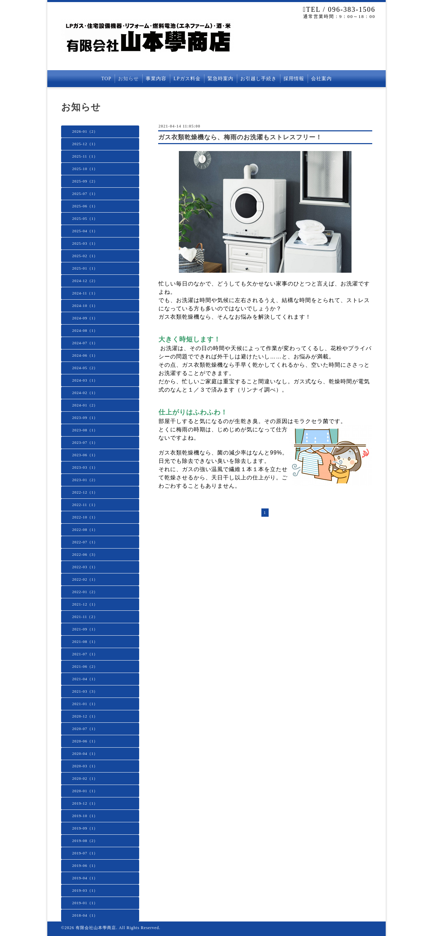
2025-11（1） (85, 156)
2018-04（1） (85, 915)
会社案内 (321, 78)
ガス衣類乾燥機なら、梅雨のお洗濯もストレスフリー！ (240, 137)
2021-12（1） (85, 604)
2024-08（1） (85, 330)
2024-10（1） (85, 305)
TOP (106, 78)
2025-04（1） (85, 231)
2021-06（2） (85, 666)
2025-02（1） (85, 256)
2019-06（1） (85, 865)
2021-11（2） (85, 617)
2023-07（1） (85, 442)
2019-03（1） (85, 890)
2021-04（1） (85, 679)
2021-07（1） (85, 654)
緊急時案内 (220, 78)
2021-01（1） (85, 704)
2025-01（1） (85, 268)
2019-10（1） (85, 816)
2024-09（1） (85, 318)
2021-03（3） (85, 691)
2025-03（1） (85, 243)
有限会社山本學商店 (96, 927)
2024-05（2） (85, 368)
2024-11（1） (85, 293)
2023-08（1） (85, 430)
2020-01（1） (85, 791)
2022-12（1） (85, 492)
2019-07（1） (85, 853)
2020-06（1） (85, 741)
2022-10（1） (85, 517)
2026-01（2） (85, 131)
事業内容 (156, 78)
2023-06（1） (85, 455)
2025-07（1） (85, 193)
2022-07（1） (85, 542)
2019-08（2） (85, 841)
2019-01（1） (85, 903)
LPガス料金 (186, 78)
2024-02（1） (85, 393)
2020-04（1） (85, 753)
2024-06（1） (85, 355)
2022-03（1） (85, 567)
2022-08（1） (85, 529)
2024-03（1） (85, 380)
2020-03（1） (85, 766)
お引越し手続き (258, 78)
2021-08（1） (85, 641)
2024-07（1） (85, 343)
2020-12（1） (85, 716)
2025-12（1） (85, 144)
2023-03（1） (85, 467)
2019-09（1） (85, 828)
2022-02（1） (85, 579)
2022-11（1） (85, 505)
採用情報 (293, 78)
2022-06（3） (85, 554)
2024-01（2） (85, 405)
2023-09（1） (85, 417)
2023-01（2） (85, 480)
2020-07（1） (85, 729)
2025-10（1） (85, 169)
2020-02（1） (85, 778)
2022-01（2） (85, 592)
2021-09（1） (85, 629)
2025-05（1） (85, 218)
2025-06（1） (85, 206)
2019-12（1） (85, 803)
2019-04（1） (85, 878)
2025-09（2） (85, 181)
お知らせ (128, 78)
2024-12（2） (85, 281)
